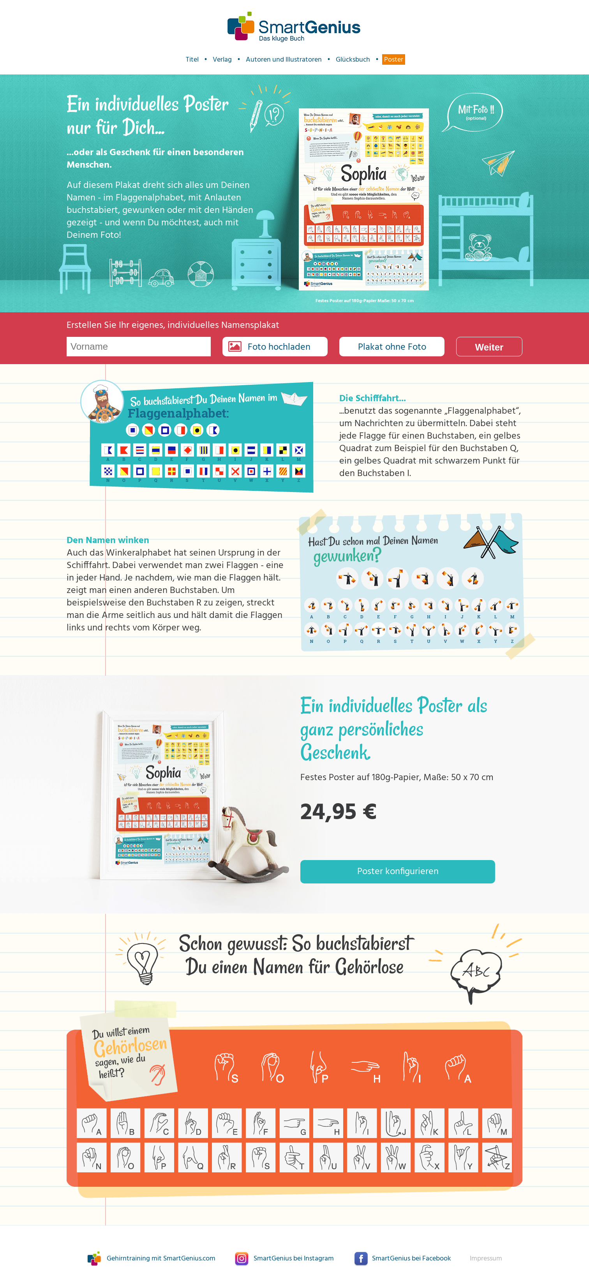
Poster (393, 59)
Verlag (222, 59)
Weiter (489, 347)
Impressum (486, 1258)
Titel (192, 59)
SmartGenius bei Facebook (411, 1258)
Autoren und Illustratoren (284, 59)
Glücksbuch (353, 59)
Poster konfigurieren (398, 871)
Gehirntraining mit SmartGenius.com (161, 1258)
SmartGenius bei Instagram (294, 1258)
